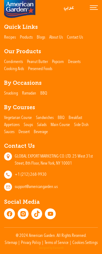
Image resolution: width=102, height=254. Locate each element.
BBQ (43, 92)
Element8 (58, 248)
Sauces (9, 131)
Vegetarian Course (18, 117)
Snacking (11, 92)
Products (26, 36)
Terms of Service (57, 242)
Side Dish (81, 124)
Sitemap (11, 242)
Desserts (74, 61)
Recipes (10, 36)
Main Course (60, 124)
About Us (56, 36)
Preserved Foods (40, 68)
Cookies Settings (85, 242)
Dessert (24, 131)
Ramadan (29, 92)
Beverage (41, 131)
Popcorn (58, 61)
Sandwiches (45, 117)
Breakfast (75, 117)
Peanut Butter (37, 61)
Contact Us (75, 36)
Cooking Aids (14, 68)
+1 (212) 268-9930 (31, 174)
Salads (42, 124)
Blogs (41, 36)
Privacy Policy (31, 242)
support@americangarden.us (36, 186)
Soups (28, 124)
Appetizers (12, 124)
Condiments (13, 61)
